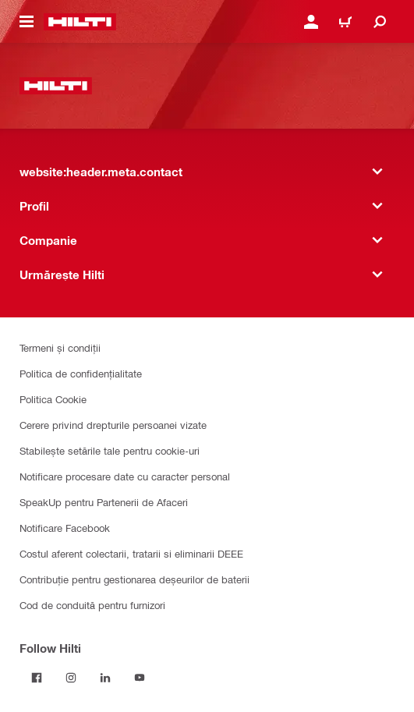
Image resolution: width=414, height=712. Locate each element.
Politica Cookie (53, 399)
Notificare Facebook (64, 527)
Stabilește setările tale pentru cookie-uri (109, 450)
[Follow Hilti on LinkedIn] (105, 678)
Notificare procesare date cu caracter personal (124, 476)
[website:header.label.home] (80, 21)
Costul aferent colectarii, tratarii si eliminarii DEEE (131, 553)
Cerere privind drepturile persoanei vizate (113, 424)
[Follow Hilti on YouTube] (139, 678)
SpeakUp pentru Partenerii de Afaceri (103, 502)
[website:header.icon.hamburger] (26, 22)
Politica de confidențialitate (80, 373)
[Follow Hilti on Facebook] (36, 678)
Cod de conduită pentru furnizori (92, 605)
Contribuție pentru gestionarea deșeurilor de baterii (134, 579)
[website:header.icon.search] (380, 22)
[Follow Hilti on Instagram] (71, 678)
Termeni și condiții (60, 347)
